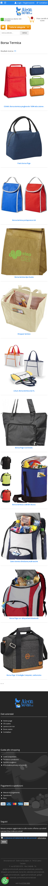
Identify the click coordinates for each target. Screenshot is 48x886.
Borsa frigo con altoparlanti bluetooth (24, 618)
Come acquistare (9, 756)
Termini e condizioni (11, 759)
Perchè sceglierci (9, 762)
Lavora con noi (9, 726)
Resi (5, 798)
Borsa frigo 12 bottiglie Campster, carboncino (24, 675)
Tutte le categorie (19, 27)
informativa (42, 838)
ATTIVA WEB (25, 883)
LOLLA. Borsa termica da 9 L (24, 391)
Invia (4, 842)
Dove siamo (7, 729)
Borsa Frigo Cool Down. (24, 448)
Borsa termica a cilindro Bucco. (24, 504)
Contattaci (43, 3)
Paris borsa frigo (24, 163)
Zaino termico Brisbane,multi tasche (24, 561)
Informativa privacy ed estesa (14, 765)
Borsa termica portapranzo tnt (24, 220)
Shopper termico (24, 334)
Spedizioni (7, 795)
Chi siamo (7, 723)
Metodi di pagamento (11, 792)
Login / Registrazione (25, 3)
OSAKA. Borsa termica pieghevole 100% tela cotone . (24, 106)
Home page (7, 721)
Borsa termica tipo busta (24, 277)
